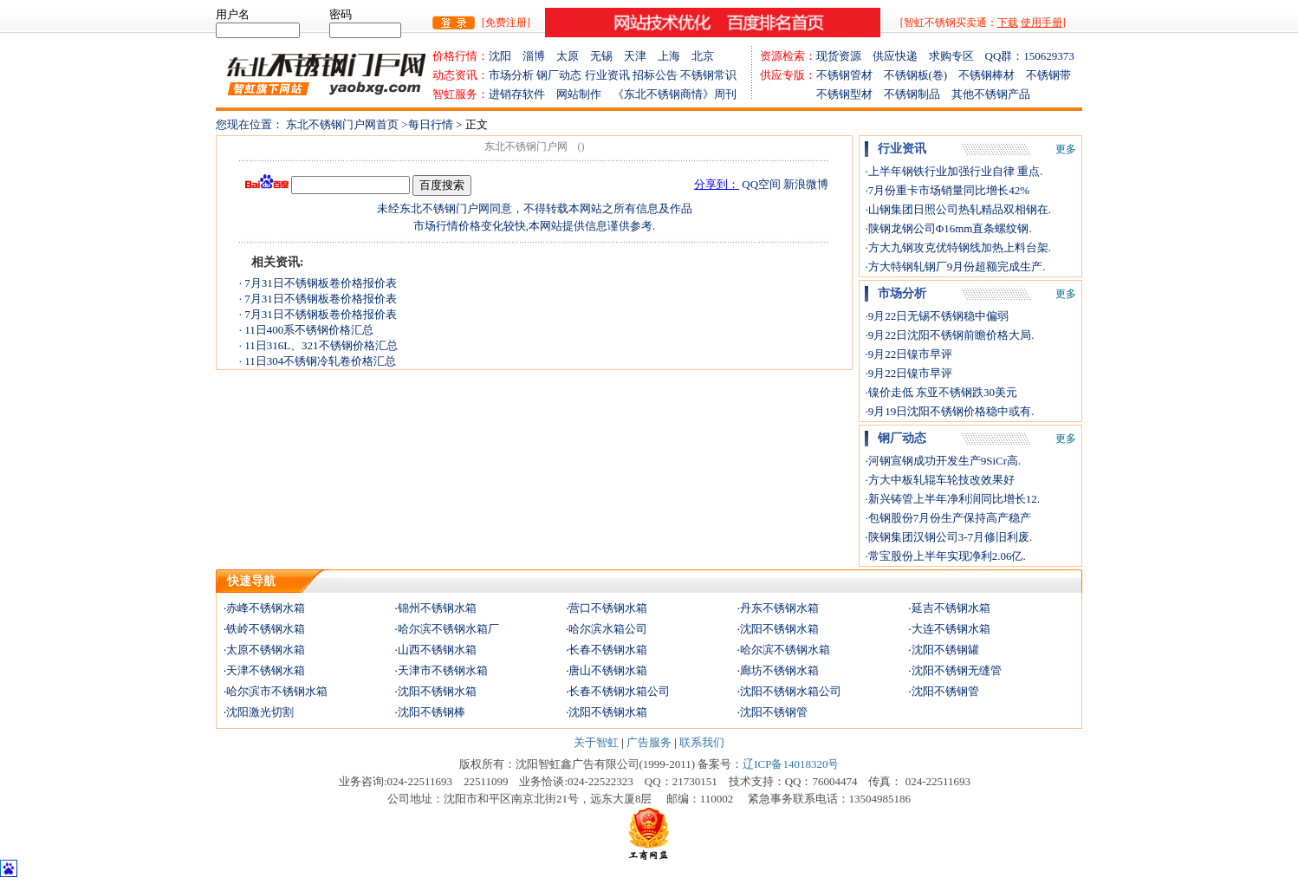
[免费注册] (506, 22)
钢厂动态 (558, 74)
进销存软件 (522, 94)
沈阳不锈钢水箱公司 (790, 691)
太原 (573, 55)
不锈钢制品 (917, 94)
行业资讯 (607, 74)
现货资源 (844, 55)
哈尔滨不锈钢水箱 (785, 649)
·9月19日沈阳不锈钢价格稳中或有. (949, 411)
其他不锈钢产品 (990, 94)
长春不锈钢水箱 (607, 649)
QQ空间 (761, 184)
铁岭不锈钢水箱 (265, 628)
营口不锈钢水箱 (607, 607)
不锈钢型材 (822, 94)
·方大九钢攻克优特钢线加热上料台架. (958, 247)
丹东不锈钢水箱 (779, 607)
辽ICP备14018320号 (791, 763)
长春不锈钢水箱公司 (619, 691)
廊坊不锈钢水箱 (779, 670)
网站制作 (584, 94)
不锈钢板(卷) (921, 74)
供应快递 (901, 55)
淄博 (539, 55)
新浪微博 (805, 184)
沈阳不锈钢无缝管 (957, 670)
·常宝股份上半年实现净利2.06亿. (945, 555)
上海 (674, 55)
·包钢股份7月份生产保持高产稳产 (948, 517)
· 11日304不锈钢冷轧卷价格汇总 (318, 360)
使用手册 (1041, 22)
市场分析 (511, 74)
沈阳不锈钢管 (945, 691)
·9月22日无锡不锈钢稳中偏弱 (937, 315)
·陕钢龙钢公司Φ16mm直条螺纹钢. (948, 228)
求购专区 (957, 55)
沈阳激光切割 (260, 711)
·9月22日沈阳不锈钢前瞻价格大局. (949, 334)
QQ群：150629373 (1029, 55)
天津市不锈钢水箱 (443, 670)
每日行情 (432, 124)
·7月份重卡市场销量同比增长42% (947, 190)
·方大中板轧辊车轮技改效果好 (939, 479)
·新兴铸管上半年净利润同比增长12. (952, 498)
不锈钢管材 (850, 74)
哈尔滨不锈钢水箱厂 (448, 628)
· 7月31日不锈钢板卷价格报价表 (318, 282)
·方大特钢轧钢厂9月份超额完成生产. (955, 266)
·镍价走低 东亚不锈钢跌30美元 (941, 392)
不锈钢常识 (708, 74)
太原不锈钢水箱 (265, 649)
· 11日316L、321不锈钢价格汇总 (318, 345)
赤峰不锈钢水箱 (265, 607)
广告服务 (649, 742)
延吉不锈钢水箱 (951, 607)
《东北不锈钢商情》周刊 (675, 94)
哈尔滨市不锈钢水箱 (277, 691)
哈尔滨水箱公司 (607, 628)
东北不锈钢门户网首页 (342, 124)
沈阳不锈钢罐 (945, 649)
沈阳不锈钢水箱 (779, 628)
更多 (1065, 149)
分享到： (716, 184)
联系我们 (701, 742)
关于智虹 (596, 742)
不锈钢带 (1048, 74)
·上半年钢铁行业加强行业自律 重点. (953, 171)
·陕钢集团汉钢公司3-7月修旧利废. (948, 536)
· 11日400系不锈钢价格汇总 (306, 329)
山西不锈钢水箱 (437, 649)
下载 (1007, 22)
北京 (702, 55)
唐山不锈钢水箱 (607, 670)
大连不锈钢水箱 (951, 628)
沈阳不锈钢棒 (431, 711)
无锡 (607, 55)
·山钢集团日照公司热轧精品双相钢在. (958, 209)
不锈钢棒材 (992, 74)
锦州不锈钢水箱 (437, 607)
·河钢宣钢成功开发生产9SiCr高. (943, 460)
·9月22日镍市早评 (908, 354)
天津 (641, 55)
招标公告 (655, 74)
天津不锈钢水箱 (265, 670)
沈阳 (505, 55)
